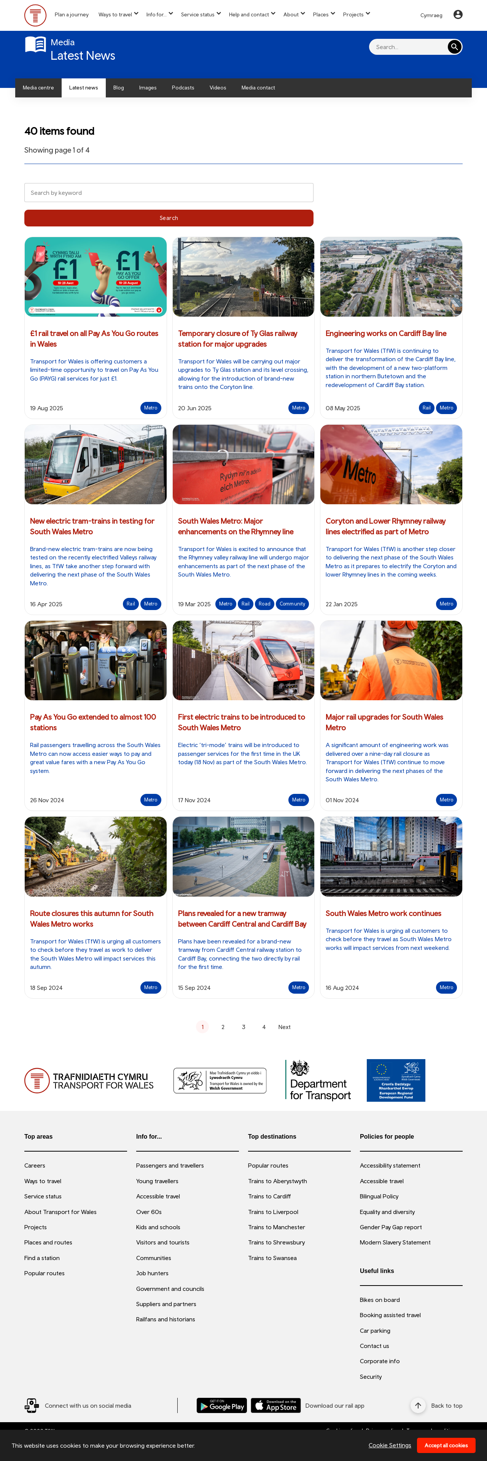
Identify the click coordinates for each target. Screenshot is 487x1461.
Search (169, 218)
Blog (118, 87)
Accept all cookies (446, 1445)
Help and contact (249, 14)
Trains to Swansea (272, 1257)
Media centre (38, 87)
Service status (198, 14)
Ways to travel (115, 14)
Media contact (258, 87)
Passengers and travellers (170, 1165)
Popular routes (44, 1273)
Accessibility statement (390, 1165)
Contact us (374, 1345)
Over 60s (149, 1211)
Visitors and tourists (162, 1242)
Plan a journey (72, 14)
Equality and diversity (387, 1211)
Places (321, 14)
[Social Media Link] (77, 1405)
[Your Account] (458, 15)
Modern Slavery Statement (395, 1242)
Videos (218, 87)
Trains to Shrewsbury (276, 1242)
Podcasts (183, 87)
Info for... (156, 14)
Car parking (375, 1330)
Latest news (83, 87)
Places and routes (48, 1242)
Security (371, 1376)
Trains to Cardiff (269, 1196)
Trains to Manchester (276, 1227)
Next (285, 1026)
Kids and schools (158, 1227)
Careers (34, 1165)
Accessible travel (158, 1196)
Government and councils (170, 1288)
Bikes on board (380, 1299)
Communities (153, 1257)
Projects (353, 14)
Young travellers (157, 1180)
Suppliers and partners (166, 1303)
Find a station (42, 1257)
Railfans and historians (165, 1319)
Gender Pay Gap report (391, 1227)
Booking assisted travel (390, 1314)
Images (148, 87)
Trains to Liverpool (273, 1211)
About (291, 14)
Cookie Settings (390, 1445)
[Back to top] (437, 1405)
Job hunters (152, 1273)
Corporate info (380, 1360)
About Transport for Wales (60, 1211)
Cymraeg (431, 15)
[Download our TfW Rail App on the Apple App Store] (276, 1405)
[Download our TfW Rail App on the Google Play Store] (222, 1405)
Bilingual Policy (379, 1196)
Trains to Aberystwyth (277, 1180)
